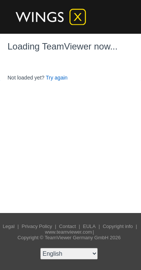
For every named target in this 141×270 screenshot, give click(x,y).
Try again (57, 78)
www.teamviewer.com (68, 232)
